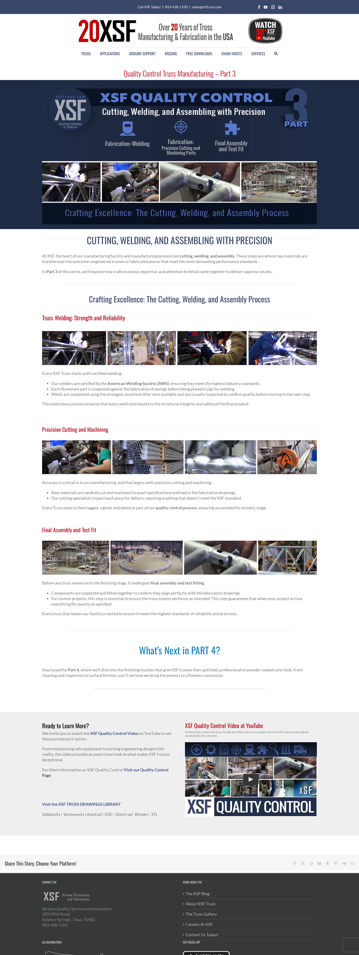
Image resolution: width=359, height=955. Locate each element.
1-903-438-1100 (175, 7)
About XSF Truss (200, 903)
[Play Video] (251, 779)
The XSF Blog (197, 893)
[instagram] (273, 7)
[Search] (276, 53)
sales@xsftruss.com (206, 7)
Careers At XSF (199, 924)
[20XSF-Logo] (156, 18)
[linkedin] (280, 7)
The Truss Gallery (201, 913)
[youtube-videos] (265, 18)
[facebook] (259, 7)
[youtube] (265, 7)
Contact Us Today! (202, 934)
